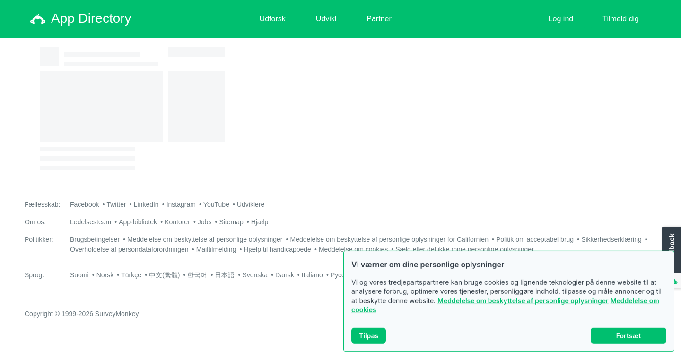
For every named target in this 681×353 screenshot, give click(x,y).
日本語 (225, 275)
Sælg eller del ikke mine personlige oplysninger (464, 249)
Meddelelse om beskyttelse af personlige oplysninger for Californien (389, 239)
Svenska (255, 275)
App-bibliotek (138, 222)
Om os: (35, 222)
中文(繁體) (164, 275)
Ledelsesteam (90, 222)
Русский (343, 275)
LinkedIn (146, 204)
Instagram (181, 204)
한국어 (197, 275)
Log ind (561, 19)
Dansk (284, 275)
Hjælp (260, 222)
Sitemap (231, 222)
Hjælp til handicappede (277, 249)
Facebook (84, 204)
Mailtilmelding (216, 249)
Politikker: (39, 239)
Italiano (312, 275)
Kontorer (177, 222)
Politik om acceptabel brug (535, 239)
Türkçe (131, 275)
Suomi (79, 275)
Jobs (205, 222)
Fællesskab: (42, 204)
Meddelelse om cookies (353, 249)
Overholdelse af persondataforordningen (129, 249)
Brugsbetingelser (95, 239)
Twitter (116, 204)
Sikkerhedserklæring (611, 239)
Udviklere (250, 204)
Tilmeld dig (620, 19)
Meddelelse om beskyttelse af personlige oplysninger (523, 306)
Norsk (105, 275)
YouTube (216, 204)
